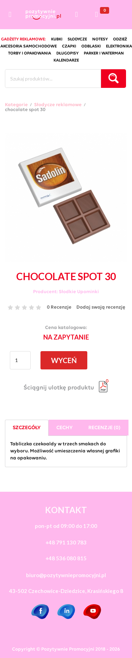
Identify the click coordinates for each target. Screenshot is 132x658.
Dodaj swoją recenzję (100, 307)
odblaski (91, 46)
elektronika (119, 46)
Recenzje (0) (104, 428)
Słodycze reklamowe (58, 105)
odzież (120, 39)
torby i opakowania (29, 53)
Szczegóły (26, 428)
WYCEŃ (64, 360)
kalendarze (66, 60)
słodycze (77, 39)
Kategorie (16, 105)
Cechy (64, 428)
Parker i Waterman (104, 53)
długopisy (67, 53)
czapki (69, 46)
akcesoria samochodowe (28, 46)
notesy (100, 39)
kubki (56, 39)
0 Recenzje (59, 307)
